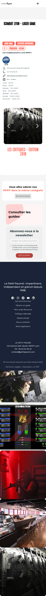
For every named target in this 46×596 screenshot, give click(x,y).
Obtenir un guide (23, 305)
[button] (36, 3)
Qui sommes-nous (23, 301)
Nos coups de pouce (23, 309)
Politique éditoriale (23, 314)
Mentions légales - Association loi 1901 (22, 367)
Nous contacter (23, 322)
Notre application (23, 326)
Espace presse (23, 318)
